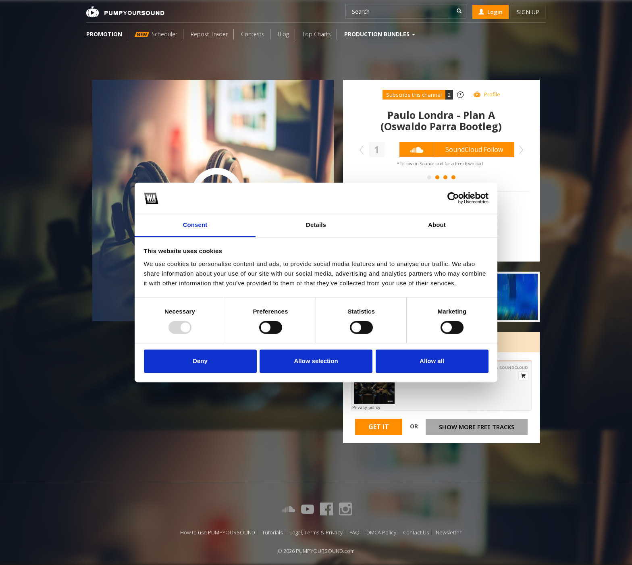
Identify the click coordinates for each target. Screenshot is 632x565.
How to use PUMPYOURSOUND (217, 532)
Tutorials (272, 532)
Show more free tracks (476, 427)
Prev (363, 149)
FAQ (354, 532)
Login (490, 12)
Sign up (528, 12)
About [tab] (437, 224)
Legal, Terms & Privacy (316, 532)
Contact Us (416, 532)
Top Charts (316, 34)
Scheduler (156, 34)
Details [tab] (316, 224)
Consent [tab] (195, 224)
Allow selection (316, 360)
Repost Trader (209, 34)
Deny (200, 360)
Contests (252, 34)
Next (519, 149)
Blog (283, 34)
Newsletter (449, 532)
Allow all (432, 360)
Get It (378, 426)
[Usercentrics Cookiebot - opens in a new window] (453, 198)
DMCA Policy (381, 532)
